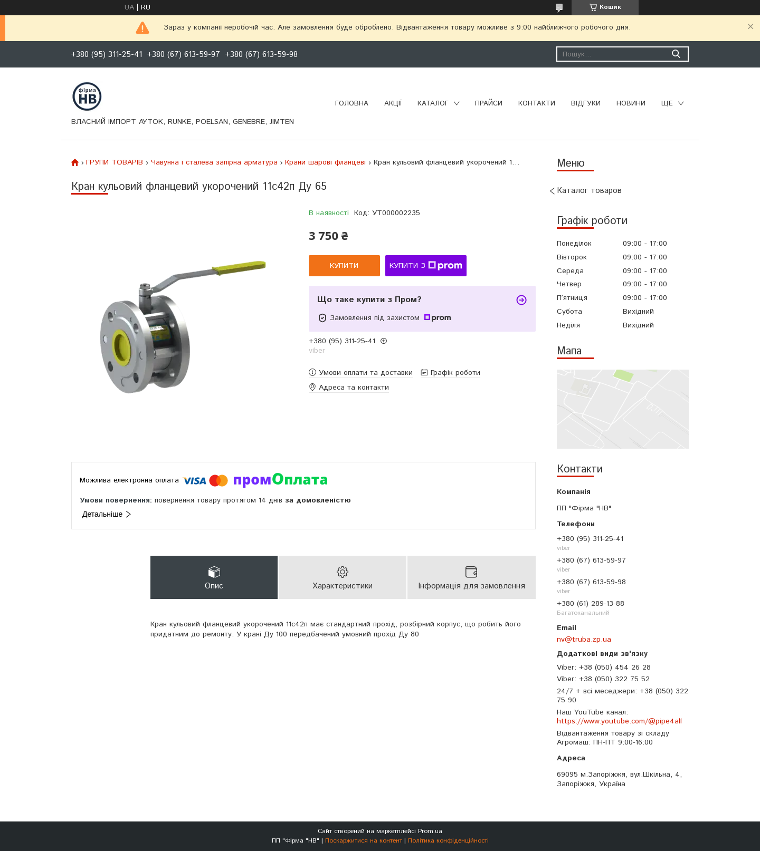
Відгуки (586, 104)
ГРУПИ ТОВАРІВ (114, 162)
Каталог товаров (589, 190)
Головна (351, 104)
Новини (630, 104)
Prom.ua (430, 831)
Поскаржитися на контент (363, 840)
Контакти (536, 104)
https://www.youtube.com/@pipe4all (619, 721)
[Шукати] (676, 54)
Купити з (426, 265)
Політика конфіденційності (448, 840)
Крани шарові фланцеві (325, 162)
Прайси (488, 104)
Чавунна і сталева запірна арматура (214, 162)
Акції (393, 104)
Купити (344, 265)
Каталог (433, 104)
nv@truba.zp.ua (584, 639)
